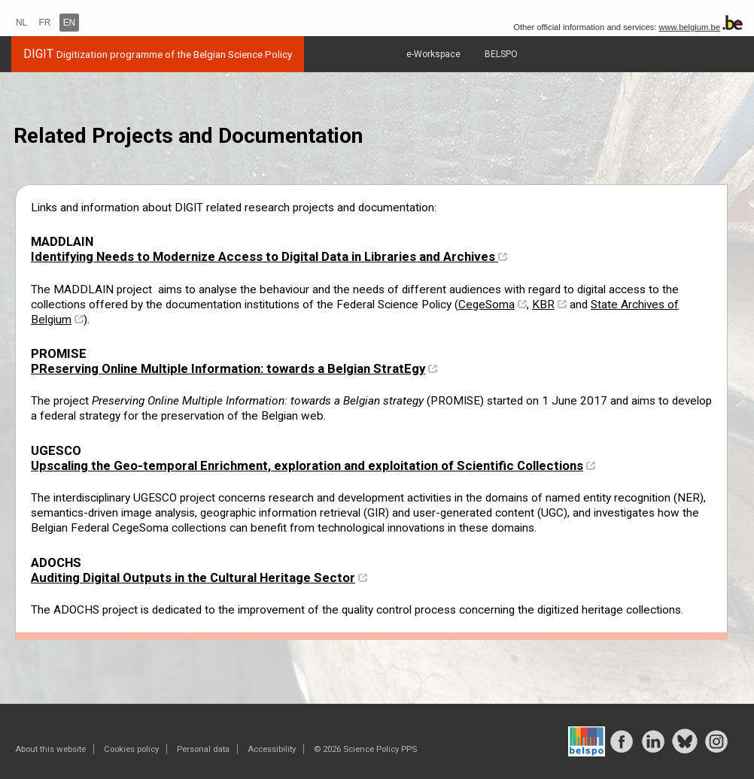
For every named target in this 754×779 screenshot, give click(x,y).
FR (45, 22)
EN (69, 22)
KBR (543, 304)
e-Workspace (433, 54)
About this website (50, 749)
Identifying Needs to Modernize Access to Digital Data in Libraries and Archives (264, 256)
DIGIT (157, 54)
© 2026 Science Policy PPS (365, 749)
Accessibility (272, 749)
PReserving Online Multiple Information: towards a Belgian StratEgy (228, 368)
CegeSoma (486, 304)
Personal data (203, 749)
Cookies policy (131, 749)
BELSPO (501, 54)
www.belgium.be (688, 27)
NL (21, 22)
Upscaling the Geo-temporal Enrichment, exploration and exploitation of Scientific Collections (307, 465)
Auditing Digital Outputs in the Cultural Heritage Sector (193, 577)
